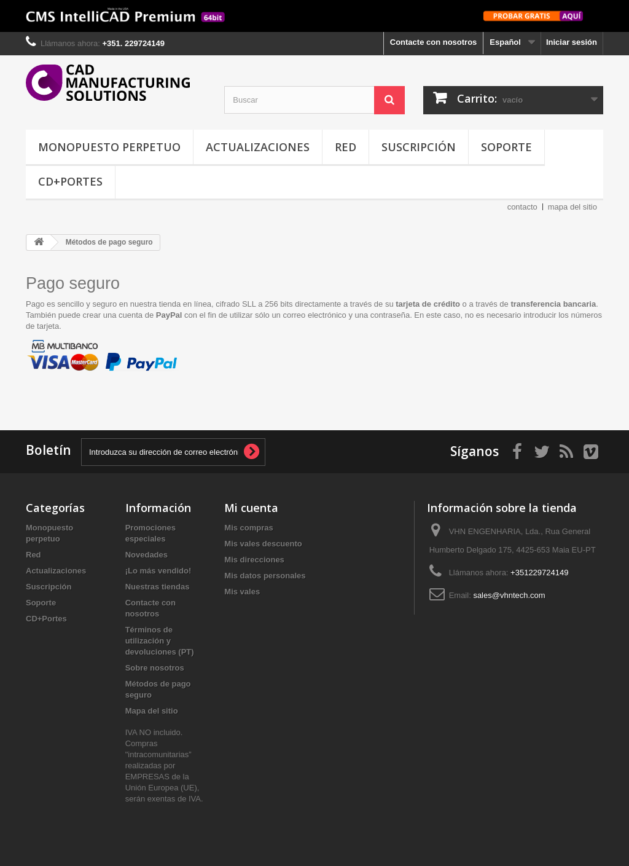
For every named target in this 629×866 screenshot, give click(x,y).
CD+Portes (70, 181)
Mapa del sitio (151, 710)
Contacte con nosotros (433, 42)
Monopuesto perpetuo (109, 147)
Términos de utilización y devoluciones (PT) (159, 640)
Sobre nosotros (154, 667)
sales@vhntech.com (509, 595)
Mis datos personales (264, 575)
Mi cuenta (251, 507)
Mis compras (248, 527)
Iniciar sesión (571, 42)
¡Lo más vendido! (158, 570)
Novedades (146, 554)
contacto (522, 206)
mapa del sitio (572, 206)
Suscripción (418, 147)
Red (345, 147)
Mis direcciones (254, 559)
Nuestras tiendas (157, 586)
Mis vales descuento (263, 543)
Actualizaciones (258, 147)
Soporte (506, 147)
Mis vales (242, 591)
